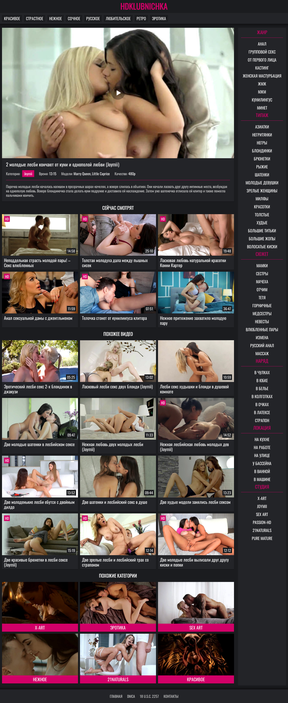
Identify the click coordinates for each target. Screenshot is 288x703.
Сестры (262, 273)
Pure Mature (262, 538)
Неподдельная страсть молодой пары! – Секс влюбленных (37, 262)
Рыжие (262, 167)
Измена (262, 337)
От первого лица (262, 60)
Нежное (55, 18)
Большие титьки (262, 231)
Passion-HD (262, 522)
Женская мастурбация (262, 76)
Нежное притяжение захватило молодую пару (193, 320)
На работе (262, 447)
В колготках (262, 396)
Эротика (159, 18)
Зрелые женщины (262, 191)
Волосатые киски (262, 247)
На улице (262, 455)
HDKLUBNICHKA (144, 6)
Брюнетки (262, 159)
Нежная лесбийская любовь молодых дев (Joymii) (194, 446)
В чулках (262, 372)
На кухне (262, 439)
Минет (262, 108)
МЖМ (262, 92)
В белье (262, 388)
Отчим (262, 289)
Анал (262, 44)
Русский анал (262, 345)
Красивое (12, 18)
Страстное (34, 18)
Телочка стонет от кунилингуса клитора (114, 318)
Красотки (262, 207)
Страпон (262, 420)
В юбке (262, 380)
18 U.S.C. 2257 (149, 696)
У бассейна (262, 463)
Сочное (74, 18)
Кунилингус (262, 100)
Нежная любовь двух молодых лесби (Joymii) (112, 446)
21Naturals (118, 679)
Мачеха (262, 281)
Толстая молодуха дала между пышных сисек (115, 262)
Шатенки (262, 175)
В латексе (262, 412)
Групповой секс (262, 52)
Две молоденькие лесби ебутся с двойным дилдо (39, 504)
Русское (93, 18)
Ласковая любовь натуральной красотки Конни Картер (193, 262)
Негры (262, 143)
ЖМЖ (262, 84)
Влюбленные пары (262, 329)
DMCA (131, 696)
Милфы (262, 199)
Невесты (262, 321)
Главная (116, 696)
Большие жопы (262, 239)
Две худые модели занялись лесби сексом (195, 502)
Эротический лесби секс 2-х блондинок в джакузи (38, 389)
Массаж (262, 353)
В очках (262, 404)
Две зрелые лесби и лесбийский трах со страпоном (115, 562)
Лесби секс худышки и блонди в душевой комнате (194, 389)
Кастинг (262, 68)
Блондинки (262, 151)
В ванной (262, 471)
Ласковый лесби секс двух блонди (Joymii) (117, 386)
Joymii (28, 173)
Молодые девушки (262, 183)
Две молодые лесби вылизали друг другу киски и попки (194, 562)
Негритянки (262, 135)
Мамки (262, 265)
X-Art (40, 627)
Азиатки (262, 127)
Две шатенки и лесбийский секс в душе (114, 502)
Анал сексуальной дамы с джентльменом (38, 318)
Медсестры (262, 313)
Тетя (262, 297)
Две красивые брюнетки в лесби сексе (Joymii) (36, 562)
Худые (262, 223)
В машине (262, 479)
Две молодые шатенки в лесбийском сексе (39, 444)
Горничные (262, 305)
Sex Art (196, 627)
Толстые (262, 215)
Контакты (171, 696)
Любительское (118, 18)
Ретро (141, 18)
